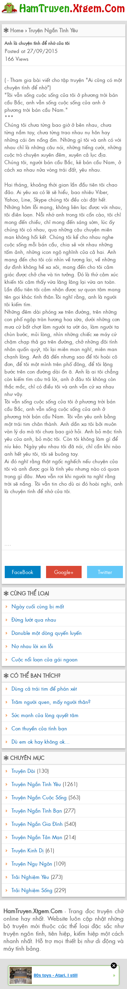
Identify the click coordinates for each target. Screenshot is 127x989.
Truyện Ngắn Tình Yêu (53, 30)
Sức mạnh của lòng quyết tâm (44, 715)
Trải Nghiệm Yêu (30, 877)
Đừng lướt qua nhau (34, 619)
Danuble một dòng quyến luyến (47, 633)
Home (16, 30)
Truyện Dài (23, 771)
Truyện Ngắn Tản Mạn (37, 837)
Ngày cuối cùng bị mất (38, 606)
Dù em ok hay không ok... (40, 741)
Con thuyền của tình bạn (38, 728)
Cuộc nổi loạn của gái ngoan (45, 659)
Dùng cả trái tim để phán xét (43, 688)
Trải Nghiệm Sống (32, 890)
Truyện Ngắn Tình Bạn (37, 810)
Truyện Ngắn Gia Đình (37, 824)
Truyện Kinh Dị (28, 850)
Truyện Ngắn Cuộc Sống (39, 797)
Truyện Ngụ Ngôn (32, 863)
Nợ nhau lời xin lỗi (32, 646)
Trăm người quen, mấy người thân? (50, 702)
